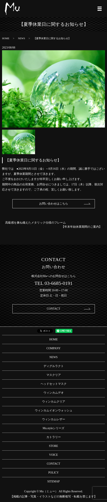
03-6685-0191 (59, 283)
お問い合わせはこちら (53, 203)
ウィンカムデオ (54, 392)
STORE (53, 446)
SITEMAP (53, 481)
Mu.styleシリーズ (53, 428)
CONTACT (53, 308)
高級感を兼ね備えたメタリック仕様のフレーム (35, 222)
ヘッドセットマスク (54, 383)
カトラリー (53, 437)
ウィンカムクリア (53, 401)
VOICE (53, 454)
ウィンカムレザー (53, 419)
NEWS (21, 38)
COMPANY (53, 348)
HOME (5, 38)
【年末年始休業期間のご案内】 (81, 226)
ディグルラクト (54, 366)
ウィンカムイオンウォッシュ (53, 410)
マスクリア (53, 374)
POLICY (53, 472)
